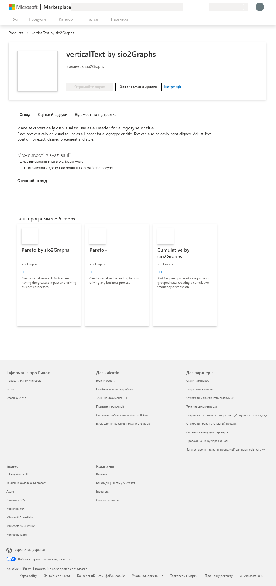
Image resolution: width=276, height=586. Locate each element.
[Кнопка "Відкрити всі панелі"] (14, 19)
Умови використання (147, 575)
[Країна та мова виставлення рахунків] (228, 7)
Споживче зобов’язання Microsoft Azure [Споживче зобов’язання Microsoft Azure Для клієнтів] (123, 415)
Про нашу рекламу (219, 575)
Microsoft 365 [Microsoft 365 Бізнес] (15, 509)
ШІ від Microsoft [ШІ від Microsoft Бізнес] (17, 474)
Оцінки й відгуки (52, 114)
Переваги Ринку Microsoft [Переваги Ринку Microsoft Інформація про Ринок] (23, 380)
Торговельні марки (184, 575)
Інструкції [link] (172, 86)
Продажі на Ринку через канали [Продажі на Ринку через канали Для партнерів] (207, 441)
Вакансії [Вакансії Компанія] (101, 474)
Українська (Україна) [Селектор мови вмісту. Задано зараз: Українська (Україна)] (30, 550)
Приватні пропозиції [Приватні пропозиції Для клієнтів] (110, 406)
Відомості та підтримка (96, 114)
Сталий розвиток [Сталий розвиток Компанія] (107, 500)
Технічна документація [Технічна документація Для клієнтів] (111, 398)
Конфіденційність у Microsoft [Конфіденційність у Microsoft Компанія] (115, 483)
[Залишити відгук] (185, 7)
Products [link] (16, 32)
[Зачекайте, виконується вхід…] (259, 7)
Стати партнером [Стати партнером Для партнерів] (198, 380)
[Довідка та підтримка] (192, 7)
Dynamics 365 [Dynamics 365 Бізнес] (15, 500)
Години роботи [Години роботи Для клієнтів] (105, 380)
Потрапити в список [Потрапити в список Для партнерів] (199, 389)
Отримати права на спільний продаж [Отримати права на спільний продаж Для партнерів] (211, 424)
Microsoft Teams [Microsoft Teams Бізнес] (17, 534)
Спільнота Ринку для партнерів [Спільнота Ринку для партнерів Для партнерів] (207, 432)
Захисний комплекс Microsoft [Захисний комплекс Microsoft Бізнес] (26, 483)
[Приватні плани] (205, 7)
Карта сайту (28, 575)
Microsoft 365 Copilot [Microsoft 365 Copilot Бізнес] (20, 526)
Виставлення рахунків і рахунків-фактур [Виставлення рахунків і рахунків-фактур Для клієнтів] (123, 424)
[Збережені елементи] (198, 7)
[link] (49, 275)
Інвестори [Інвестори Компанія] (102, 491)
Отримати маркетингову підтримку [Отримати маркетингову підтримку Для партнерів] (209, 398)
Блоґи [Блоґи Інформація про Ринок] (10, 389)
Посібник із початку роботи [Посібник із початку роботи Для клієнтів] (114, 389)
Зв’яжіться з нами (57, 575)
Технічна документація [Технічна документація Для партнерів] (201, 406)
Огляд (25, 114)
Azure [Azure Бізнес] (10, 491)
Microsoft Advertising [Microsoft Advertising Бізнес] (20, 517)
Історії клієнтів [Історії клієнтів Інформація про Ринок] (16, 398)
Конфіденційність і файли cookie (101, 575)
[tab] (26, 114)
